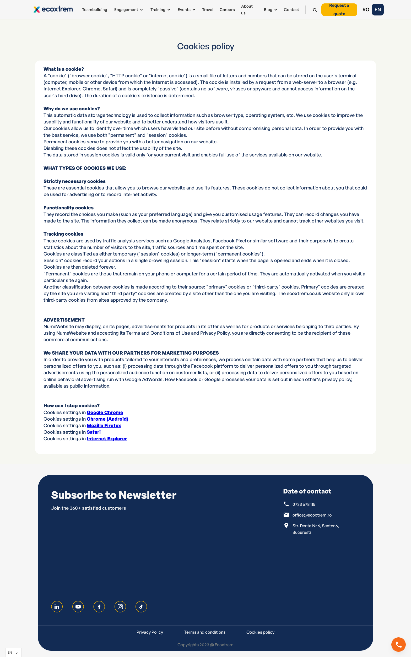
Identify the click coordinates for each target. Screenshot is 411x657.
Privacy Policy (150, 632)
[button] (128, 9)
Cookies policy (260, 632)
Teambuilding (94, 9)
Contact (291, 9)
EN (10, 652)
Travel (207, 9)
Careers (227, 9)
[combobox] (13, 652)
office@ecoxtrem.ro (312, 515)
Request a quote (339, 9)
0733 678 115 (304, 504)
